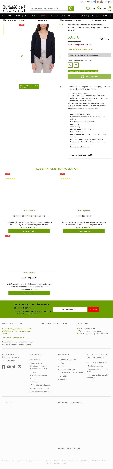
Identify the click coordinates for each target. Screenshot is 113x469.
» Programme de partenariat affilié (97, 370)
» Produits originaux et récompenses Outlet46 (38, 367)
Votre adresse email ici (70, 309)
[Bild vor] (60, 56)
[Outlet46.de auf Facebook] (3, 367)
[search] (71, 8)
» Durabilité (62, 379)
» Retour (61, 363)
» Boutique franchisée (94, 366)
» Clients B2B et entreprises (96, 362)
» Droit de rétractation (38, 375)
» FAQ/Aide (62, 376)
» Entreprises (35, 359)
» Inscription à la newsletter (68, 369)
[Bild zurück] (22, 56)
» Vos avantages (36, 363)
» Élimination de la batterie (40, 385)
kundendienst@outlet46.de (17, 338)
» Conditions (34, 378)
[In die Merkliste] (61, 25)
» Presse (33, 372)
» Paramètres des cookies (39, 391)
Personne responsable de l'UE (81, 155)
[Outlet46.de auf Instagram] (19, 367)
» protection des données (39, 388)
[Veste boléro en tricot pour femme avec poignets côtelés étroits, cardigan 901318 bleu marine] (41, 56)
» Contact (61, 366)
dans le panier (29, 231)
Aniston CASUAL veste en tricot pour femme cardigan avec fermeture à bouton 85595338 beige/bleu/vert (84, 223)
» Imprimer (34, 382)
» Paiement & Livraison (67, 359)
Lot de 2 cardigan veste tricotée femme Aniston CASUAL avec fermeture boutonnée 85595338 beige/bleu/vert (29, 285)
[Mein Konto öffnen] (101, 8)
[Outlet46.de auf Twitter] (14, 367)
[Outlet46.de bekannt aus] (3, 426)
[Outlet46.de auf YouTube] (9, 367)
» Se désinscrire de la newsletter (70, 373)
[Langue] (110, 2)
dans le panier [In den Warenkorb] (89, 76)
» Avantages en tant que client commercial (97, 376)
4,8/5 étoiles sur (91, 1)
